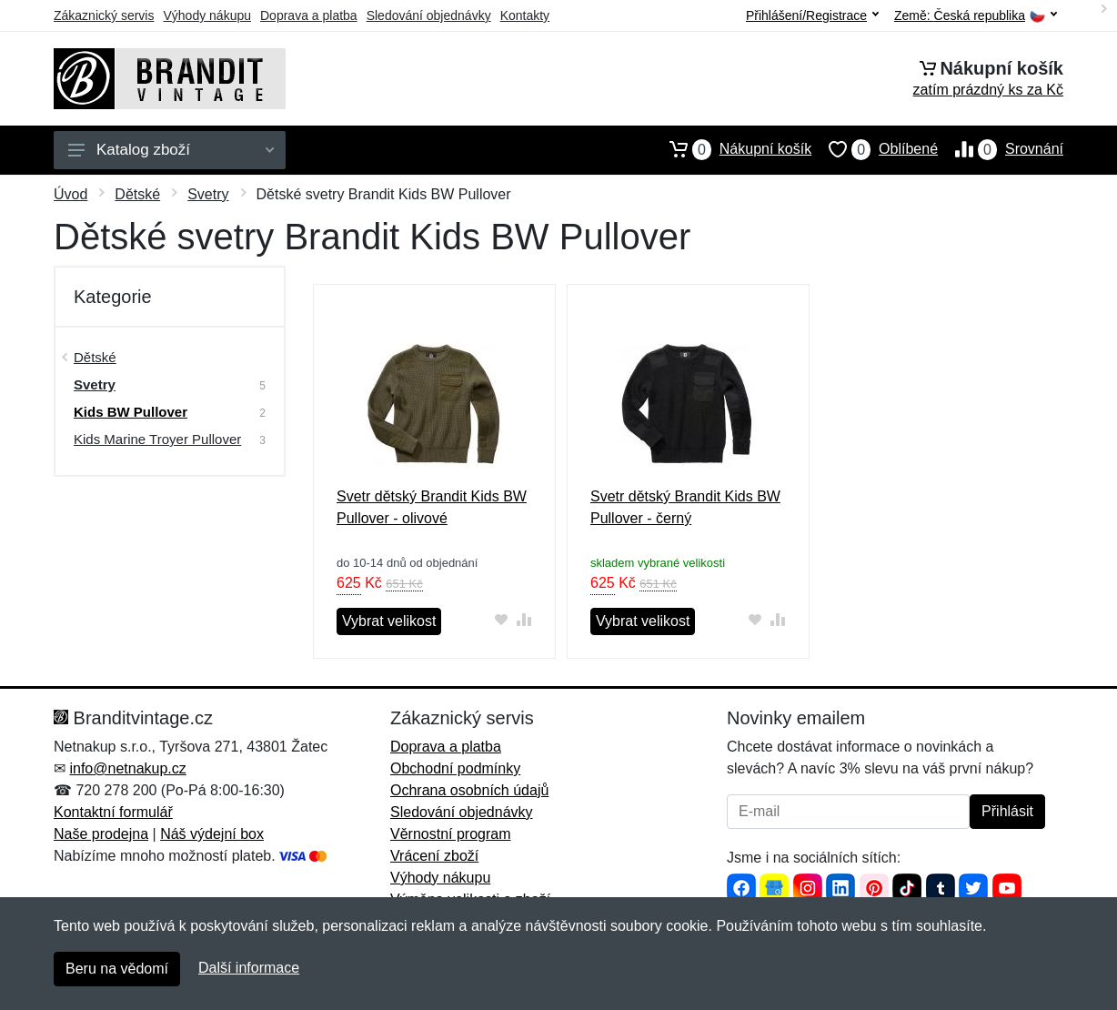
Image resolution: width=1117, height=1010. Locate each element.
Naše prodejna (101, 834)
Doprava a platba (308, 15)
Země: (975, 16)
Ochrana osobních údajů (469, 790)
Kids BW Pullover (130, 411)
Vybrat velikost (389, 621)
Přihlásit (1007, 811)
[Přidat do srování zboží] (524, 619)
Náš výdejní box (212, 834)
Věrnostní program (450, 834)
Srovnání (1000, 149)
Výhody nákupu (207, 15)
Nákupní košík (731, 149)
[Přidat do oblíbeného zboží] (501, 619)
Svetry (207, 194)
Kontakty (524, 15)
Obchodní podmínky (455, 768)
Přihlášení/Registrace (812, 15)
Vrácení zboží (434, 856)
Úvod (70, 194)
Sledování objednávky (429, 15)
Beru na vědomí (116, 968)
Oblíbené (874, 149)
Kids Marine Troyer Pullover (157, 439)
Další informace (248, 967)
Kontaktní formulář (113, 812)
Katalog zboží (171, 149)
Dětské (137, 194)
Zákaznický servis (104, 15)
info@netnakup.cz (127, 768)
